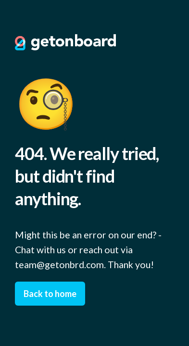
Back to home (50, 293)
